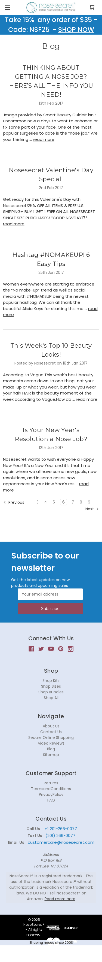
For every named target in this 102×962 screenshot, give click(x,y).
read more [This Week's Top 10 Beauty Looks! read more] (86, 399)
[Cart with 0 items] (91, 7)
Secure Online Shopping (51, 737)
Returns (51, 783)
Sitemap (51, 754)
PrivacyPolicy (51, 794)
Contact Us (51, 732)
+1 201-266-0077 (61, 828)
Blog (51, 749)
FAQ (51, 800)
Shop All (51, 697)
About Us (51, 726)
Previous (13, 502)
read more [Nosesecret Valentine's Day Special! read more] (13, 224)
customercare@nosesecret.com (60, 842)
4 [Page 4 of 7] (45, 502)
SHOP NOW (76, 29)
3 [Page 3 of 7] (37, 502)
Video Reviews (51, 743)
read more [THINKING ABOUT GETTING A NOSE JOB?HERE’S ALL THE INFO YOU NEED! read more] (43, 139)
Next (92, 509)
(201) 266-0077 (60, 835)
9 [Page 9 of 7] (89, 502)
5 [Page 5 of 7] (54, 502)
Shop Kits (51, 680)
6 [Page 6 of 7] (63, 502)
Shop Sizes (51, 686)
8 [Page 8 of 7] (81, 502)
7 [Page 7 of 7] (73, 502)
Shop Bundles (51, 692)
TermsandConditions (51, 788)
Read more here (60, 899)
